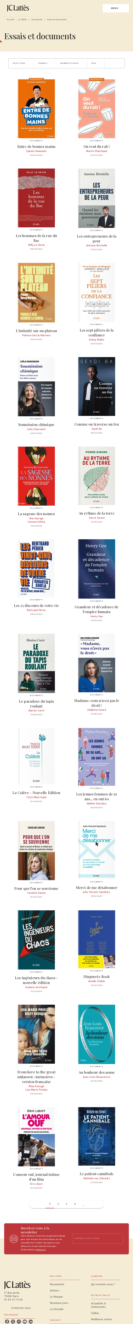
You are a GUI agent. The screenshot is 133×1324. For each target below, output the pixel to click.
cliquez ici (41, 1249)
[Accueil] (18, 8)
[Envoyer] (119, 1239)
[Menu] (116, 8)
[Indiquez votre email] (93, 1239)
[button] (21, 63)
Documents (37, 19)
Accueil (10, 19)
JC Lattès (23, 19)
